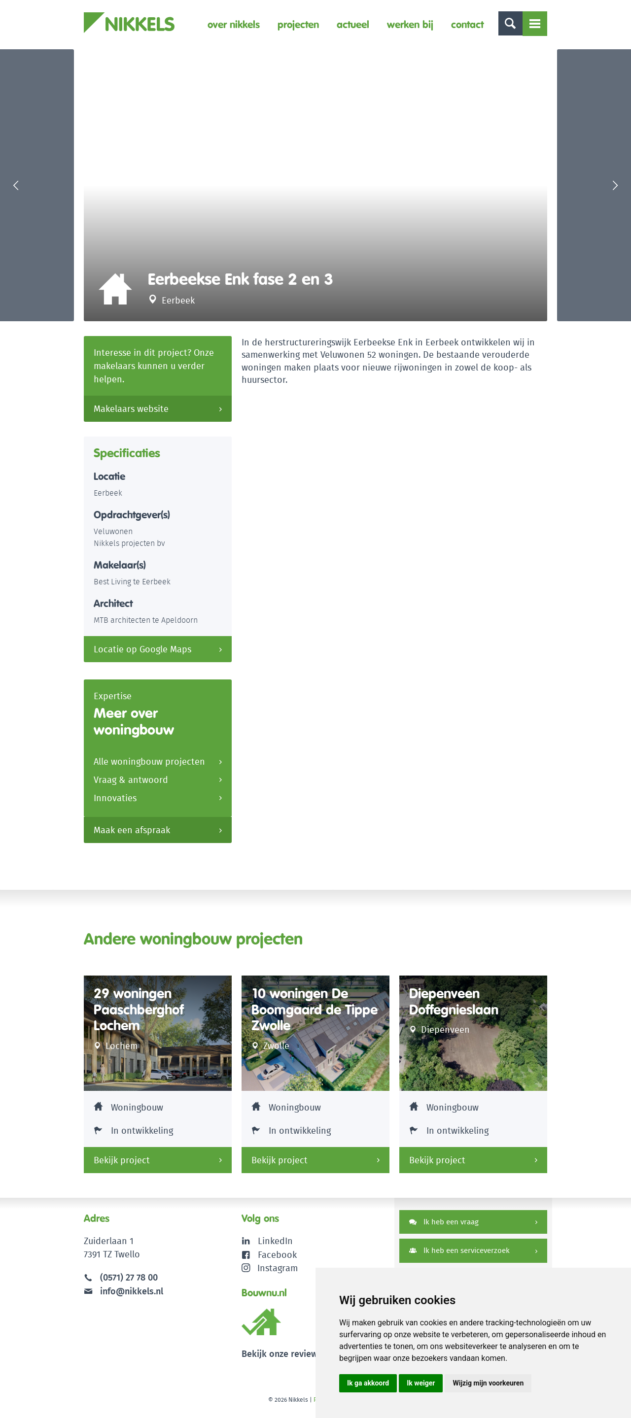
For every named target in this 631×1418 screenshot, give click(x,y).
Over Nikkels (233, 24)
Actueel (352, 24)
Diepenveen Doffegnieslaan (457, 1006)
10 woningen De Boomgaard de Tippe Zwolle (302, 1015)
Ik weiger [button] (421, 1383)
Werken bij (409, 24)
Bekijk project (122, 1165)
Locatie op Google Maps (142, 654)
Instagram (270, 1272)
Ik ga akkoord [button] (368, 1383)
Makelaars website (131, 413)
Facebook (277, 1259)
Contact (467, 24)
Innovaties (115, 803)
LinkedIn (275, 1246)
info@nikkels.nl (123, 1295)
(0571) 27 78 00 (129, 1282)
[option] (315, 187)
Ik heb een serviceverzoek (459, 1255)
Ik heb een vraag (444, 1226)
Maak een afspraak (132, 835)
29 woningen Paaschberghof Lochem (141, 1015)
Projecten (297, 24)
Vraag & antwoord (131, 785)
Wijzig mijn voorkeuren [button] (488, 1383)
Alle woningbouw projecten (149, 767)
